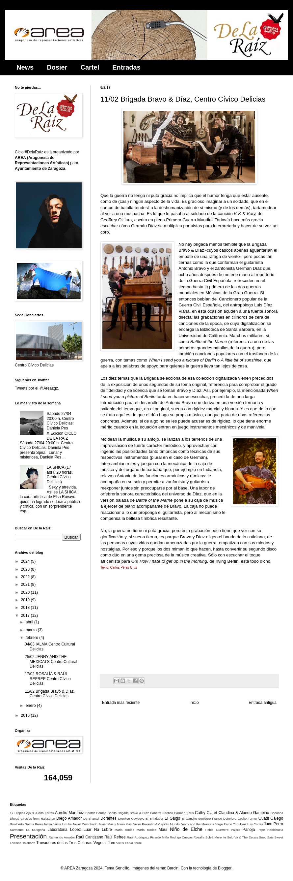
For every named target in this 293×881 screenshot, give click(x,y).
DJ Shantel (91, 818)
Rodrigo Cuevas (181, 837)
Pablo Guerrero (216, 830)
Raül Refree (114, 837)
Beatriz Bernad (95, 813)
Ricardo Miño (159, 837)
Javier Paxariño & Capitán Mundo (156, 824)
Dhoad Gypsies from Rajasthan (32, 818)
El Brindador (154, 818)
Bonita (112, 813)
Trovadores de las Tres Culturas (64, 842)
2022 (26, 577)
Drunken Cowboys (131, 818)
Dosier (57, 67)
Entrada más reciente (121, 702)
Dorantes (108, 818)
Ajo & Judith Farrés (40, 813)
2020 (26, 592)
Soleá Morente (215, 837)
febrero (32, 637)
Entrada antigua (263, 702)
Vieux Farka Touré (129, 843)
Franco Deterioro (224, 818)
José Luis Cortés (251, 824)
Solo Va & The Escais (242, 837)
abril (30, 622)
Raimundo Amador (62, 837)
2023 (26, 569)
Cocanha (277, 813)
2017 (26, 615)
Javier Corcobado (84, 824)
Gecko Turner (247, 818)
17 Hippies (17, 813)
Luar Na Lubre (98, 829)
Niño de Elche (186, 829)
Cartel (90, 67)
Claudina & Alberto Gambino (244, 812)
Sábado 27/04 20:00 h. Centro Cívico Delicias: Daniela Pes (60, 420)
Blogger (224, 868)
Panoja (249, 829)
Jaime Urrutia (62, 824)
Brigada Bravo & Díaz (133, 813)
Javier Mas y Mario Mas (115, 824)
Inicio (194, 702)
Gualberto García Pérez (26, 824)
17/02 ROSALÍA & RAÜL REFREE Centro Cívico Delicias (48, 679)
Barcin (172, 868)
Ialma (48, 824)
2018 (26, 607)
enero (31, 705)
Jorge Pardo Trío (226, 824)
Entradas (126, 67)
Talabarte (28, 843)
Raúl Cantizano (89, 837)
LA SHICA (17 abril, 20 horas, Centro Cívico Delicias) (60, 474)
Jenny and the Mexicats (197, 824)
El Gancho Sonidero (196, 818)
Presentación (28, 836)
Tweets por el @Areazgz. (37, 388)
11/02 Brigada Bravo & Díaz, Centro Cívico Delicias (50, 693)
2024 (26, 561)
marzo (32, 630)
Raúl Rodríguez (138, 837)
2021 (26, 584)
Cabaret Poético (161, 813)
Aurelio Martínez (69, 812)
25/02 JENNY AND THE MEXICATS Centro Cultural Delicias (51, 661)
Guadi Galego (270, 818)
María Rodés (146, 830)
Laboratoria (57, 829)
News (25, 67)
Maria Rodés (124, 830)
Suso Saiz (266, 837)
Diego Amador (69, 818)
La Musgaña (35, 830)
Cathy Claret (206, 812)
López (75, 829)
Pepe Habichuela (270, 830)
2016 (26, 715)
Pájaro (235, 830)
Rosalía (199, 837)
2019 (26, 600)
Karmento (17, 830)
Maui (163, 829)
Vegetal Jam (104, 842)
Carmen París (184, 813)
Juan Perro (273, 824)
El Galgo (172, 818)
